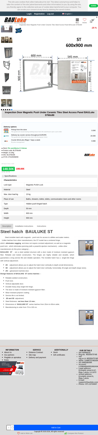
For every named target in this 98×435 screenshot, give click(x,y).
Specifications (10, 176)
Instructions (41, 226)
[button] (6, 28)
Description (6, 226)
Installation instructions (24, 226)
